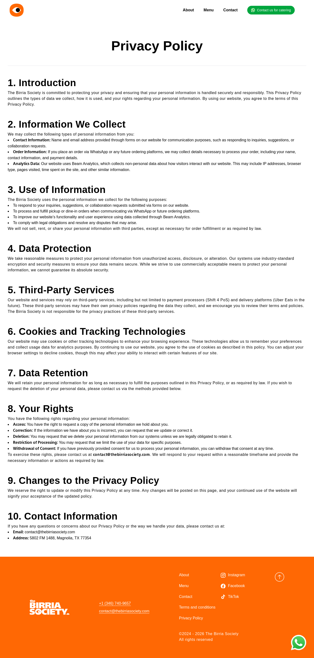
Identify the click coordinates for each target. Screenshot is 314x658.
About (188, 10)
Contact (230, 10)
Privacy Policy (191, 618)
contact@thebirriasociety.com (124, 611)
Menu (209, 10)
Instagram (236, 575)
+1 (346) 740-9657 (115, 603)
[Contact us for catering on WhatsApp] (271, 10)
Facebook (236, 586)
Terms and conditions (197, 607)
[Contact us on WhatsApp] (298, 642)
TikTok (233, 597)
